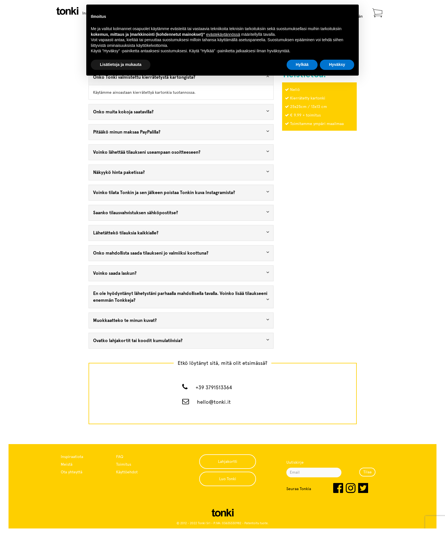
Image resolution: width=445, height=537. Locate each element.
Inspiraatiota (72, 456)
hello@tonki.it (214, 402)
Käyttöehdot (127, 472)
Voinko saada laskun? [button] (181, 273)
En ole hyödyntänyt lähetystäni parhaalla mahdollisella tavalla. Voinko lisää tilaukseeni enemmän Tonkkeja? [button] (181, 297)
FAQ (119, 456)
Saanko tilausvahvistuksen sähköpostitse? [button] (181, 212)
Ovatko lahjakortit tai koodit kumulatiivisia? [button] (181, 340)
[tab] (181, 112)
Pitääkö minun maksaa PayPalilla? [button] (181, 132)
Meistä (66, 464)
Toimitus (123, 464)
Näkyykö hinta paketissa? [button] (181, 172)
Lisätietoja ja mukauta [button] (120, 64)
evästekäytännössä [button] (223, 34)
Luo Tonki (227, 478)
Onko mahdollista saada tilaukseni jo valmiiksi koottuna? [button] (181, 253)
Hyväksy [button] (337, 64)
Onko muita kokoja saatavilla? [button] (181, 112)
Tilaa (367, 472)
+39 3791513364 (214, 387)
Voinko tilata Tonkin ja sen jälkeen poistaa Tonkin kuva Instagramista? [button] (181, 192)
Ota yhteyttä (71, 472)
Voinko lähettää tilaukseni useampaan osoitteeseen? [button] (181, 152)
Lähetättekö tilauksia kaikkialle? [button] (181, 233)
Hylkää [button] (302, 64)
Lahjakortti (227, 461)
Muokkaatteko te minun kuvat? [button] (181, 320)
